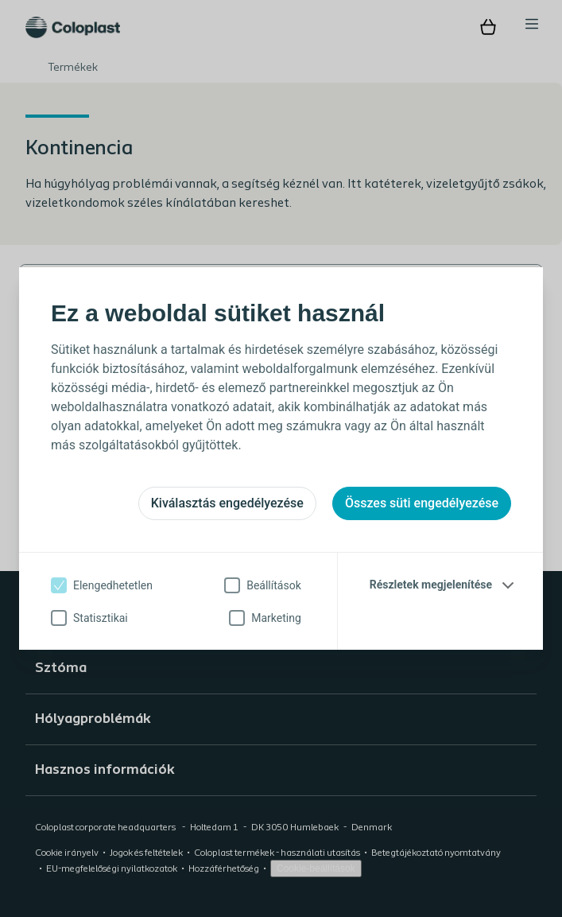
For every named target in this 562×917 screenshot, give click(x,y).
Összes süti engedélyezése (421, 503)
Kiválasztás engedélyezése (227, 503)
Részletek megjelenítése (431, 584)
